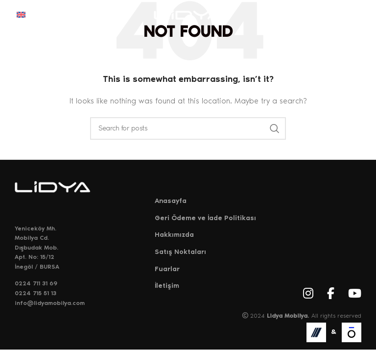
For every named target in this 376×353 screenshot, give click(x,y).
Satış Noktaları (180, 252)
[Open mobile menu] (354, 15)
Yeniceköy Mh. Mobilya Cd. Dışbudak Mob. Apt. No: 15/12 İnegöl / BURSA (37, 247)
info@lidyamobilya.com (50, 303)
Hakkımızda (174, 234)
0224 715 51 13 (35, 293)
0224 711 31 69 (36, 283)
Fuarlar (167, 269)
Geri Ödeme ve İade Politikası (205, 218)
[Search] (188, 128)
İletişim (167, 285)
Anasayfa (171, 201)
